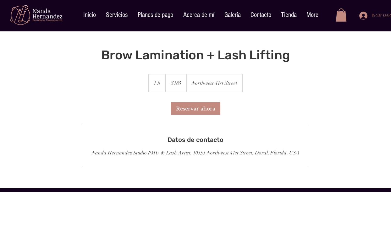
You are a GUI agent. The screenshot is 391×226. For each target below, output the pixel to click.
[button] (341, 15)
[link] (195, 108)
